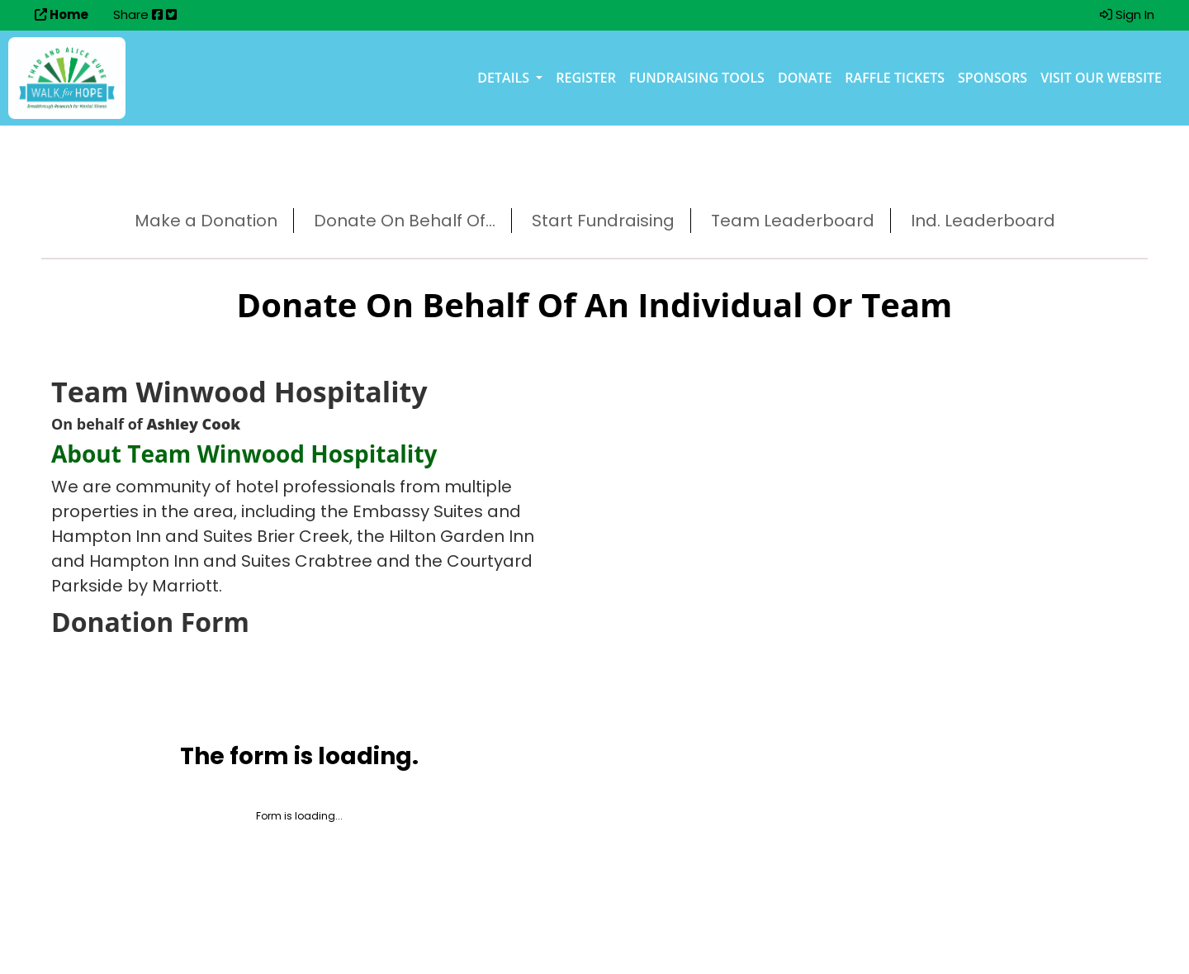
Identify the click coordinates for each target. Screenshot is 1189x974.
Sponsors (992, 78)
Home (61, 14)
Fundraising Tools (697, 78)
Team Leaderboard (792, 220)
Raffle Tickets (895, 78)
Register (586, 78)
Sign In (1127, 14)
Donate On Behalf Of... (404, 220)
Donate (804, 78)
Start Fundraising (603, 220)
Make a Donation (206, 220)
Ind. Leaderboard (983, 220)
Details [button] (505, 78)
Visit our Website (1101, 78)
